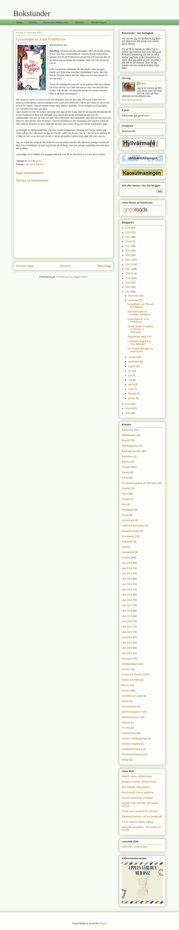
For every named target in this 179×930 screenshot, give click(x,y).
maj (130, 380)
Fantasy (126, 499)
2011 (128, 404)
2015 (128, 278)
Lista (124, 546)
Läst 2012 (30, 164)
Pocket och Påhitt (131, 680)
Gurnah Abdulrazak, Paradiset (137, 797)
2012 (128, 291)
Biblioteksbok (129, 435)
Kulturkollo (127, 541)
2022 (128, 246)
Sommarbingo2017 (132, 711)
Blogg (19, 22)
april (130, 384)
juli (130, 370)
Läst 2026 (127, 653)
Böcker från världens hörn (55, 22)
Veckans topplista (131, 743)
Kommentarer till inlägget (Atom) (71, 277)
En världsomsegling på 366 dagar (139, 483)
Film (124, 504)
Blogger (102, 923)
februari (132, 393)
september (134, 361)
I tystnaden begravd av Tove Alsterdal (139, 342)
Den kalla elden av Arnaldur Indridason (139, 313)
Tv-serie (126, 727)
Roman (39, 164)
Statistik (126, 722)
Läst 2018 (127, 610)
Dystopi (126, 472)
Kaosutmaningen (130, 531)
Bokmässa (127, 456)
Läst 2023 (127, 637)
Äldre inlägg (104, 266)
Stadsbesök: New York (139, 336)
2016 (128, 273)
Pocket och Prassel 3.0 (134, 674)
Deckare (126, 467)
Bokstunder (31, 13)
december (133, 295)
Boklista (33, 22)
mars (131, 389)
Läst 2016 (127, 600)
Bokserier (79, 22)
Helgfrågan (127, 509)
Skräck (125, 701)
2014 (128, 282)
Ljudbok (126, 557)
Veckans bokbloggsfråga (134, 738)
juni (130, 375)
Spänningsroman (131, 717)
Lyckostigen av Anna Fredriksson (138, 320)
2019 (128, 259)
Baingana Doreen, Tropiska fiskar (139, 781)
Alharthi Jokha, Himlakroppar (137, 776)
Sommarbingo (129, 706)
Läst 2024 (127, 642)
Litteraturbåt (128, 552)
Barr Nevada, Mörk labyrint (136, 787)
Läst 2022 (127, 632)
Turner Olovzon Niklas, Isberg (137, 822)
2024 (128, 237)
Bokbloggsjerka (130, 445)
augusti (132, 366)
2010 (128, 408)
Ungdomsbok (129, 733)
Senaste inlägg (24, 266)
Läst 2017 (127, 605)
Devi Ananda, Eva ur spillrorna (137, 792)
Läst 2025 (127, 648)
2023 (128, 241)
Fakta (125, 493)
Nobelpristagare (98, 22)
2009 (128, 413)
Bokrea (125, 461)
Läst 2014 (127, 589)
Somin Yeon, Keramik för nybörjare (140, 811)
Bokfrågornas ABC (131, 451)
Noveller (126, 669)
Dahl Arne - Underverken (135, 846)
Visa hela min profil (132, 100)
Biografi (126, 440)
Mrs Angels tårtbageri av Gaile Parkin (140, 350)
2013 (128, 287)
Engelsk (126, 488)
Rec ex (125, 685)
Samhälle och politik (132, 696)
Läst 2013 (127, 584)
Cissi (143, 83)
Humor (125, 515)
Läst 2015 (127, 594)
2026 (128, 227)
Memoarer (127, 658)
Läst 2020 (127, 621)
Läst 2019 (127, 616)
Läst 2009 (127, 563)
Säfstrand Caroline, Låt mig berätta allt (142, 816)
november (133, 300)
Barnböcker (128, 430)
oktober (132, 357)
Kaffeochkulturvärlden (133, 525)
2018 (128, 264)
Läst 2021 (127, 626)
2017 (128, 269)
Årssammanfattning (132, 754)
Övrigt (125, 759)
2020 (128, 255)
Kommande (128, 536)
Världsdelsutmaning (132, 749)
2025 (128, 232)
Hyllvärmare (128, 520)
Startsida (65, 266)
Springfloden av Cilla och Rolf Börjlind (141, 305)
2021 (128, 250)
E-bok (125, 477)
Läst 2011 (127, 573)
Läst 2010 (127, 568)
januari (132, 398)
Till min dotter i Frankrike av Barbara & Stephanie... (140, 329)
